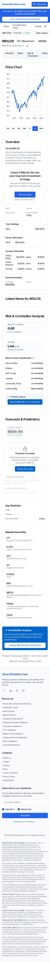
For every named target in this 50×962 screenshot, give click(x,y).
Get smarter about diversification (17, 704)
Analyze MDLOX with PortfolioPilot (25, 645)
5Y (35, 128)
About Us (7, 758)
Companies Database (12, 726)
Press (5, 769)
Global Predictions (9, 858)
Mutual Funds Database (13, 734)
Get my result (25, 194)
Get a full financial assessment (25, 19)
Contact (6, 761)
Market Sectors (9, 715)
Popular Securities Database (15, 722)
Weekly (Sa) (26, 809)
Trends (38, 26)
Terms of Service (10, 773)
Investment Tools (10, 707)
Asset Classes (9, 711)
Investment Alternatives (13, 719)
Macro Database (10, 741)
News (20, 53)
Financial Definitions (11, 745)
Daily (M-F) (10, 809)
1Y (30, 128)
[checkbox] (3, 809)
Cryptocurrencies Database (15, 737)
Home (6, 26)
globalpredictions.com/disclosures (19, 924)
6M (24, 128)
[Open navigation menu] (45, 26)
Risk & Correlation (32, 54)
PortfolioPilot (8, 780)
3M (18, 128)
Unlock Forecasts (25, 469)
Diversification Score (19, 26)
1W (8, 128)
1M (13, 128)
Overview (9, 53)
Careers (6, 765)
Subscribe (39, 4)
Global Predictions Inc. (11, 947)
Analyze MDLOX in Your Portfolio (25, 402)
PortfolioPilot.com (30, 915)
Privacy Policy (9, 776)
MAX (41, 128)
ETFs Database (9, 730)
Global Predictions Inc (28, 845)
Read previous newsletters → (25, 822)
